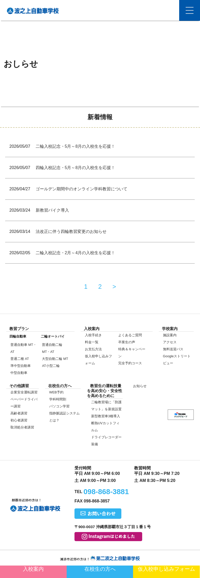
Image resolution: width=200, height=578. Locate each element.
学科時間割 (57, 399)
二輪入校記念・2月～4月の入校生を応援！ (75, 253)
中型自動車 (18, 373)
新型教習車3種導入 (105, 416)
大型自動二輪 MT (55, 359)
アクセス (170, 342)
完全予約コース (130, 363)
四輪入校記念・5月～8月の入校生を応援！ (75, 167)
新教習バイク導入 (52, 210)
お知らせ (140, 386)
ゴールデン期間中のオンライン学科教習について (81, 189)
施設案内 (170, 335)
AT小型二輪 (50, 366)
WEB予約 (56, 392)
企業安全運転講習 (24, 392)
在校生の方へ (100, 569)
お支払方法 (93, 349)
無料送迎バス (173, 349)
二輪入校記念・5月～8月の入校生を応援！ (75, 146)
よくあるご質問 (130, 335)
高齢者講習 (18, 413)
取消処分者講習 (22, 427)
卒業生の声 (126, 342)
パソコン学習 (59, 406)
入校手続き (93, 335)
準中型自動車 (20, 366)
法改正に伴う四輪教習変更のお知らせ (71, 231)
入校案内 (33, 569)
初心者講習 (18, 420)
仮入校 (166, 569)
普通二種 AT (19, 359)
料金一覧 (91, 342)
